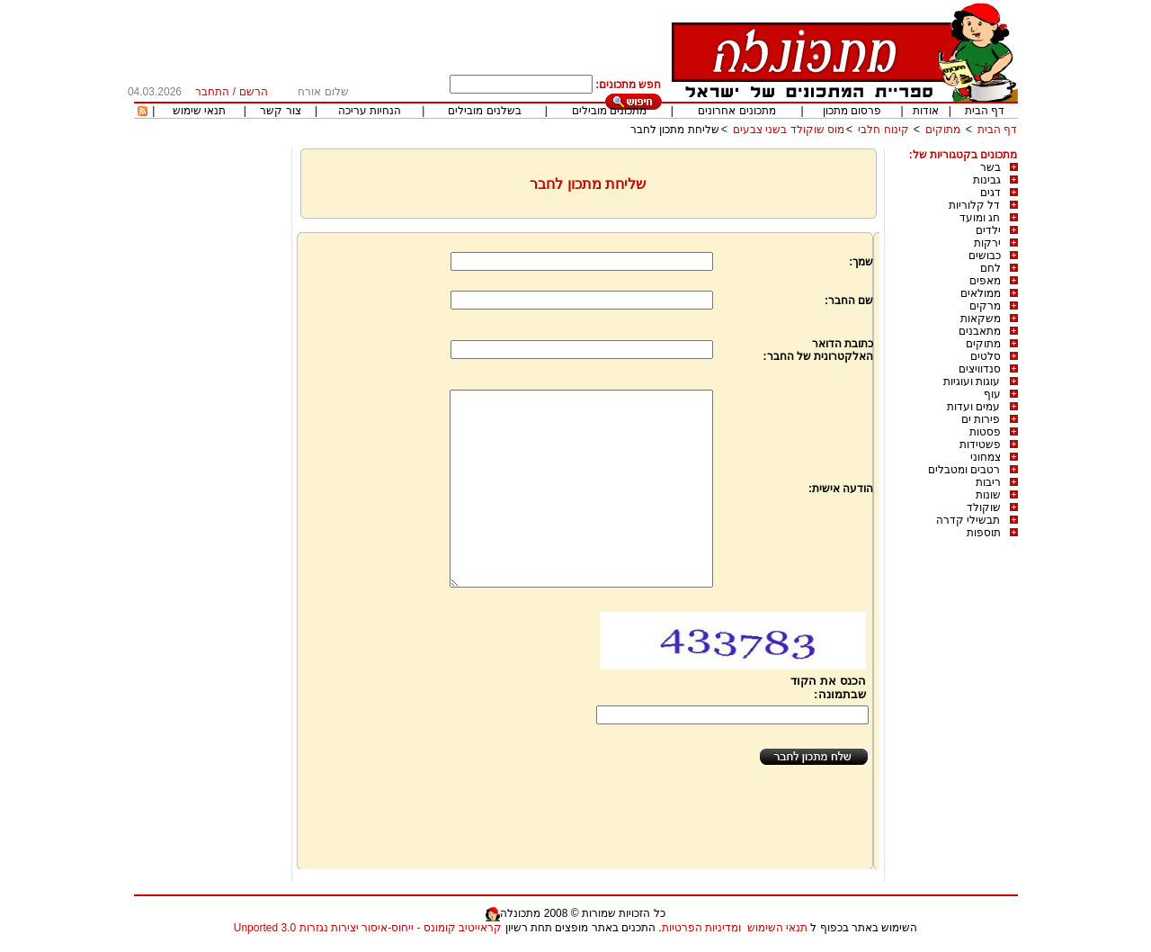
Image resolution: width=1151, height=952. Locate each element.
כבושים (984, 255)
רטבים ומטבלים (964, 469)
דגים (990, 192)
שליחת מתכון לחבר (674, 129)
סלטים (985, 356)
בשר (990, 167)
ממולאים (980, 293)
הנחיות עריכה (369, 110)
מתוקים (942, 129)
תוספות (984, 532)
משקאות (980, 318)
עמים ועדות (973, 406)
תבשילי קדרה (968, 520)
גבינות (987, 180)
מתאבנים (980, 331)
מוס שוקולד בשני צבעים (788, 129)
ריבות (988, 482)
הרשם (253, 91)
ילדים (988, 230)
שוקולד (984, 507)
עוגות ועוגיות (971, 381)
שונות (988, 495)
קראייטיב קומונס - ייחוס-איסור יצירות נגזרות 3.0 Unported (368, 927)
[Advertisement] (210, 418)
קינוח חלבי (883, 129)
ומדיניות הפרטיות (701, 927)
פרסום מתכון (852, 110)
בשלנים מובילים (484, 110)
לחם (990, 268)
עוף (992, 394)
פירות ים (980, 419)
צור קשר (280, 110)
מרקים (985, 306)
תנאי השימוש (777, 927)
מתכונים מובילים (609, 110)
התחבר (212, 91)
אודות (926, 110)
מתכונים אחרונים (736, 110)
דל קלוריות (974, 205)
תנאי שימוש (199, 110)
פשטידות (980, 444)
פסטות (985, 432)
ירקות (987, 243)
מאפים (985, 280)
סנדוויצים (980, 369)
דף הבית (984, 110)
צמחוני (985, 457)
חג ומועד (979, 217)
